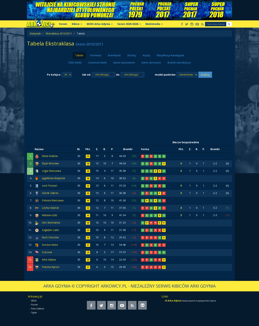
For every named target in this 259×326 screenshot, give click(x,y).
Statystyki (35, 33)
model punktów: (165, 74)
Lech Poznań (49, 185)
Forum (63, 24)
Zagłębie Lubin (50, 230)
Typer (34, 312)
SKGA (34, 300)
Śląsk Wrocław (50, 163)
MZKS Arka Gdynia (100, 24)
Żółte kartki (74, 62)
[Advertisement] (129, 108)
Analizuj (205, 74)
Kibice (77, 24)
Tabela (79, 55)
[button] (229, 24)
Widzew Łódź (49, 215)
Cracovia (47, 252)
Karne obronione (151, 62)
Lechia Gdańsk (50, 207)
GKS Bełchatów (51, 222)
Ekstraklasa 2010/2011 (59, 33)
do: (118, 74)
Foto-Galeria (37, 308)
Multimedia (154, 24)
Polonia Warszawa (52, 200)
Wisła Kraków (50, 156)
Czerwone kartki (97, 62)
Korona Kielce (50, 244)
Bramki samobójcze (179, 62)
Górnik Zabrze (50, 193)
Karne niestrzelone (124, 62)
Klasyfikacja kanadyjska (170, 55)
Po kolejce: (54, 74)
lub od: (86, 74)
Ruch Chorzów (50, 237)
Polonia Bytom (50, 267)
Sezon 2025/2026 (129, 24)
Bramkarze (114, 55)
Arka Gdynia (49, 259)
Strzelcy (131, 55)
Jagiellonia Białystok (53, 178)
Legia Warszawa (51, 170)
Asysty (146, 55)
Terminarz (95, 55)
